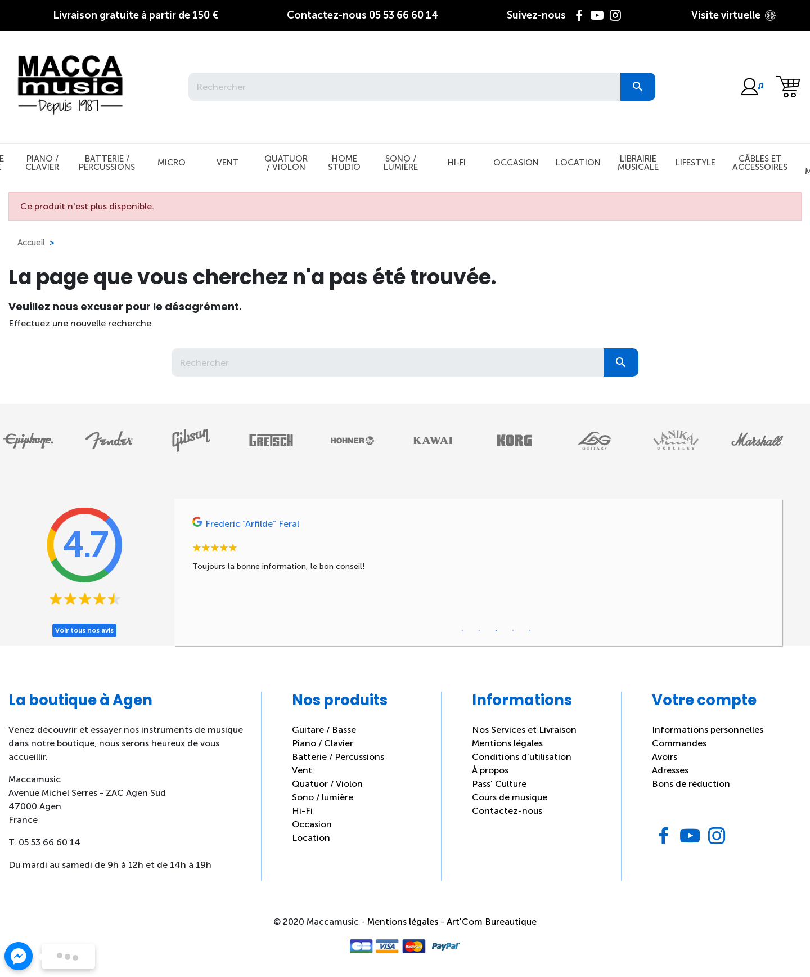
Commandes (679, 743)
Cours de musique (509, 797)
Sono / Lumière (401, 163)
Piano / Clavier (42, 163)
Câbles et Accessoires (760, 163)
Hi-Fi (457, 163)
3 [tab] (496, 631)
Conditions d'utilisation (522, 756)
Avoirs (664, 756)
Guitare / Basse (324, 729)
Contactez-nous (507, 810)
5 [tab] (530, 631)
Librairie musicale (638, 163)
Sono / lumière (322, 797)
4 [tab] (513, 631)
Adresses (670, 770)
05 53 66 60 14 (362, 15)
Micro (172, 163)
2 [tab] (479, 631)
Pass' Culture (499, 783)
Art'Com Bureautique (492, 921)
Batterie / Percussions (107, 163)
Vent (228, 163)
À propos (490, 770)
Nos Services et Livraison (524, 729)
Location (578, 163)
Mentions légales (507, 743)
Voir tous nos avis (84, 630)
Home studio (344, 163)
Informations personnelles (707, 729)
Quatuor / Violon (286, 163)
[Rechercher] (404, 87)
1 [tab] (462, 631)
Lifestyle (696, 163)
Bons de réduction (691, 783)
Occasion (516, 163)
